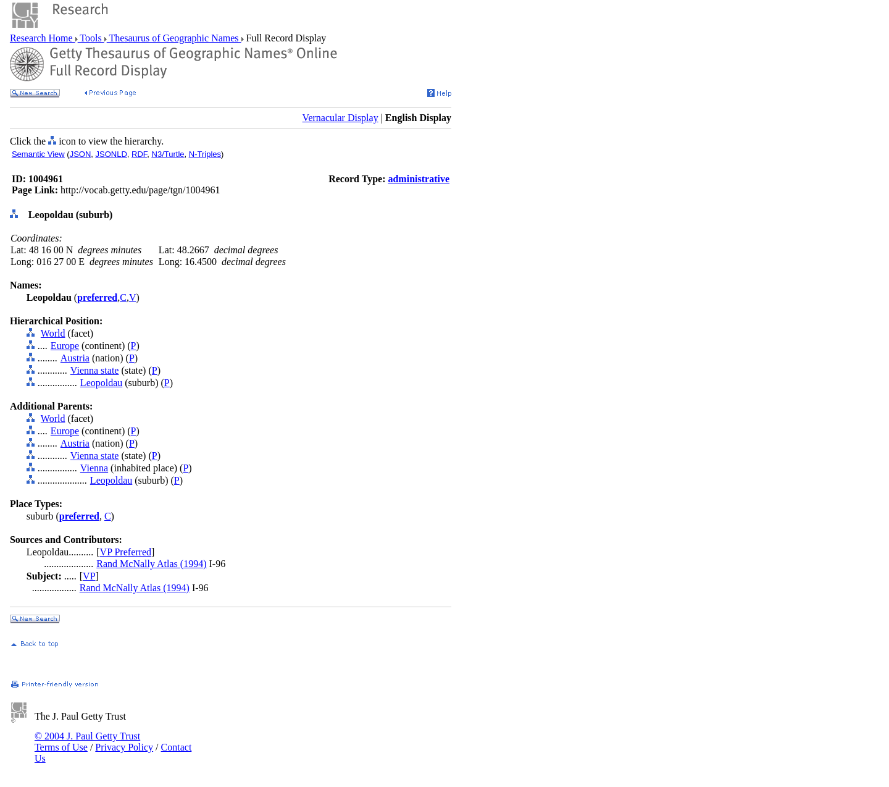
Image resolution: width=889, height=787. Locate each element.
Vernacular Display (340, 117)
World (53, 333)
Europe (65, 345)
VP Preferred (125, 552)
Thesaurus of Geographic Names (174, 38)
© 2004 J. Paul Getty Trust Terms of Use (87, 741)
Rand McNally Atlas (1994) (151, 563)
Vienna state (94, 370)
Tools (91, 38)
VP (89, 576)
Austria (75, 358)
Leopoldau (101, 382)
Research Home (42, 38)
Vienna (94, 468)
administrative (418, 179)
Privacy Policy (124, 747)
